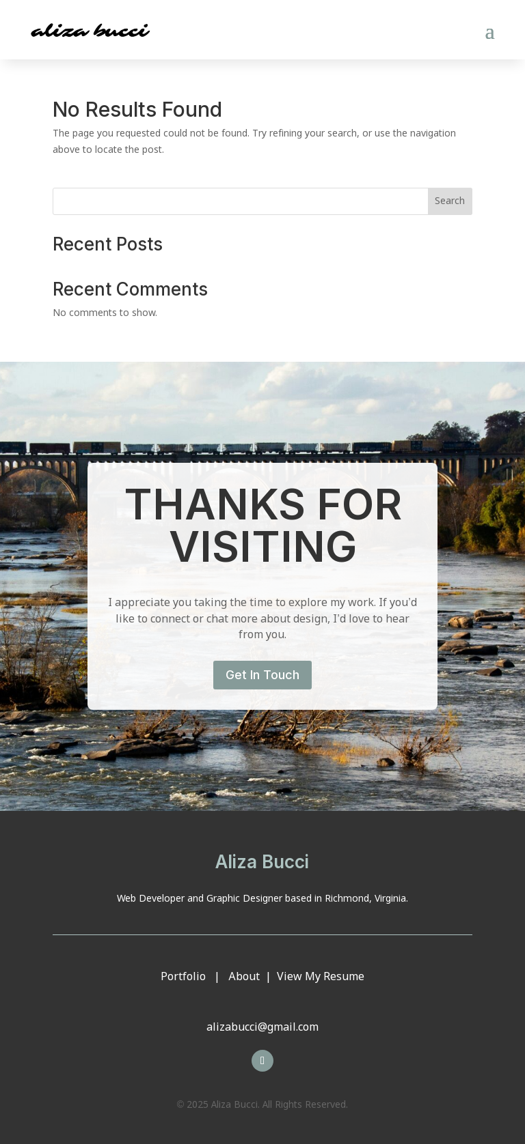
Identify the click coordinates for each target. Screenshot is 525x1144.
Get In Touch (262, 675)
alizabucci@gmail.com (262, 1027)
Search (450, 201)
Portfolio (183, 977)
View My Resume (320, 977)
